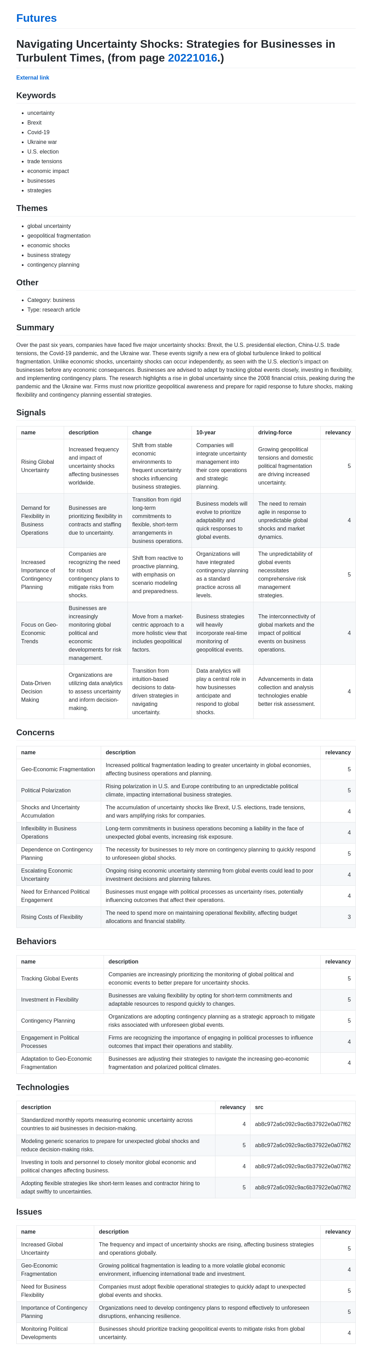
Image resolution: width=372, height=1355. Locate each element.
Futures (36, 18)
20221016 (192, 58)
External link (32, 78)
